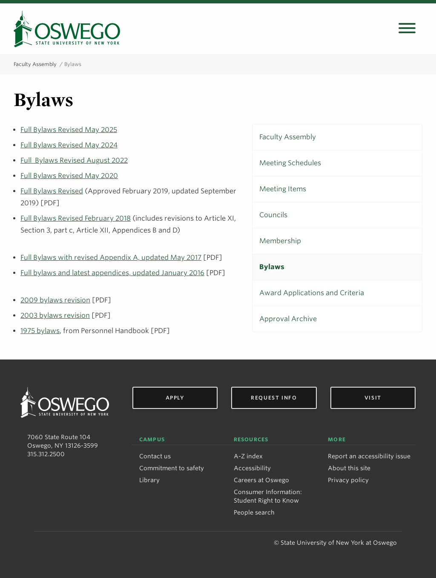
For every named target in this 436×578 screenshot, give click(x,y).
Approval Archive (288, 319)
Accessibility (252, 468)
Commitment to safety (171, 468)
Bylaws (271, 267)
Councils (273, 215)
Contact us (155, 456)
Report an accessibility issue (369, 456)
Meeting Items (282, 189)
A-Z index (248, 456)
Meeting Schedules (290, 163)
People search (254, 512)
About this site (349, 468)
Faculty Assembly (35, 64)
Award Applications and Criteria (311, 293)
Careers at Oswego (261, 480)
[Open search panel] (407, 28)
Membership (280, 241)
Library (149, 480)
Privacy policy (348, 480)
